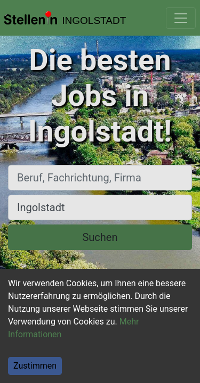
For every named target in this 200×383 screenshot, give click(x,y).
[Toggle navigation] (181, 18)
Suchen (99, 237)
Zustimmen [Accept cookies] (35, 366)
